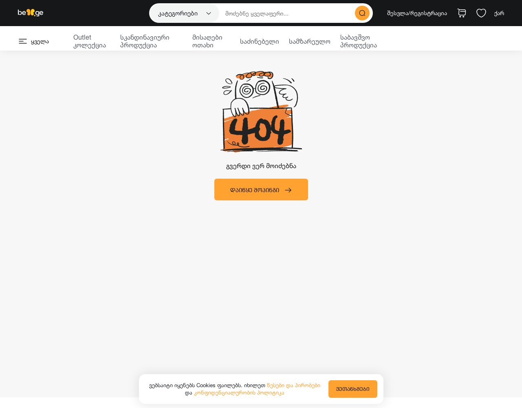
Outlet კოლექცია (89, 41)
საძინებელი (259, 41)
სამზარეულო (309, 41)
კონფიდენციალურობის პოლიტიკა (239, 392)
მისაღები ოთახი (207, 41)
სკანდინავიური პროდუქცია (145, 41)
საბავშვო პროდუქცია (358, 41)
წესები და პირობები (293, 385)
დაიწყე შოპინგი (261, 190)
